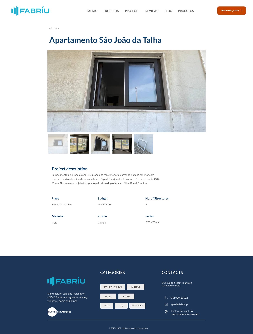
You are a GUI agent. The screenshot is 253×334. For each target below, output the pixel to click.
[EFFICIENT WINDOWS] (112, 287)
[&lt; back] (65, 28)
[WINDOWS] (135, 287)
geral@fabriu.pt (179, 304)
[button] (231, 10)
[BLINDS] (126, 296)
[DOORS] (108, 296)
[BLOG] (106, 306)
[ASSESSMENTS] (137, 306)
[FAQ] (121, 306)
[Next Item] (200, 91)
